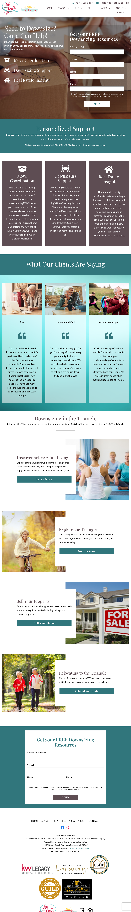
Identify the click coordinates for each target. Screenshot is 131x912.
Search (45, 821)
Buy (55, 821)
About (82, 821)
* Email (73, 59)
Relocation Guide (86, 691)
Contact (121, 12)
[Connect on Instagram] (67, 828)
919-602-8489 (61, 145)
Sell (63, 821)
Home (49, 8)
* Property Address (79, 47)
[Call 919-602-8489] (82, 3)
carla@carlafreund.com (79, 848)
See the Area (87, 551)
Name (73, 71)
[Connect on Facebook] (62, 828)
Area (72, 821)
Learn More (44, 479)
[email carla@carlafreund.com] (112, 3)
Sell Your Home (44, 623)
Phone (73, 84)
